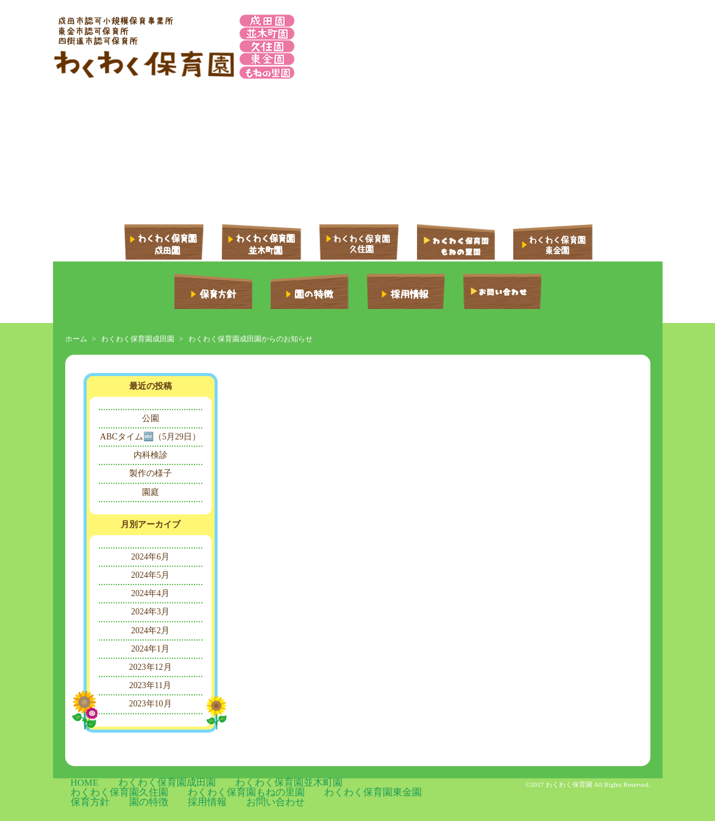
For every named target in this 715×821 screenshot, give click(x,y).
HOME (76, 784)
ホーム (76, 339)
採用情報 (237, 793)
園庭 (150, 492)
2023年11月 (150, 685)
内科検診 (150, 455)
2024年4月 (150, 593)
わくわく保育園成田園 (137, 339)
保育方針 (161, 793)
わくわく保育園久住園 (302, 784)
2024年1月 (150, 648)
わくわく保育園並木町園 (217, 784)
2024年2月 (150, 630)
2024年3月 (150, 611)
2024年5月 (150, 575)
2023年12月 (150, 667)
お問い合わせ (282, 793)
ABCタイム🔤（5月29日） (150, 436)
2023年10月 (150, 703)
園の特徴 (199, 793)
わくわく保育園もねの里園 (391, 784)
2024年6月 (150, 556)
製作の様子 (150, 473)
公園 (150, 418)
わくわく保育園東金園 (101, 793)
